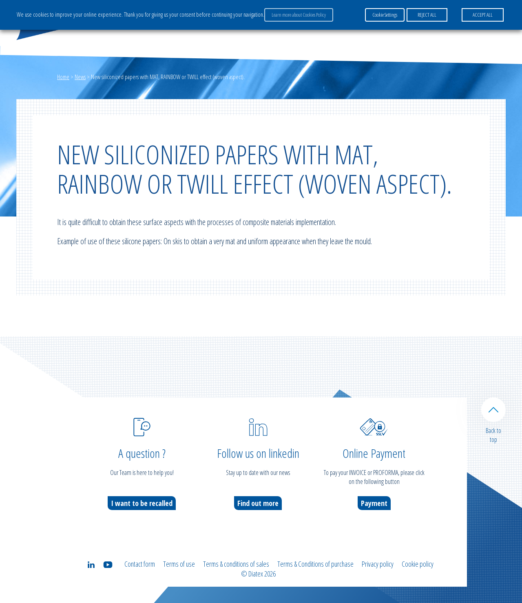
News (80, 77)
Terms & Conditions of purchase (315, 564)
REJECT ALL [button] (427, 14)
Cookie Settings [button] (384, 14)
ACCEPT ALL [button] (483, 14)
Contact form (139, 564)
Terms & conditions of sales (236, 564)
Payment (374, 503)
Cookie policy (418, 564)
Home (63, 77)
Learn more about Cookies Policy (299, 14)
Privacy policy (378, 564)
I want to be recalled (142, 503)
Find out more (258, 503)
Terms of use (179, 564)
